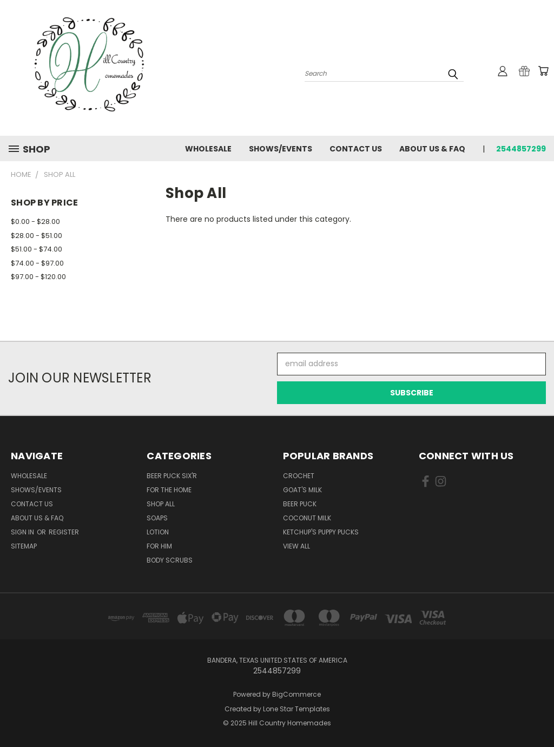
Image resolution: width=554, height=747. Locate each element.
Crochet (298, 475)
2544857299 (521, 148)
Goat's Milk (302, 489)
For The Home (169, 489)
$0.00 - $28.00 (35, 221)
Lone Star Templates (296, 708)
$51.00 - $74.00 (36, 249)
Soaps (157, 518)
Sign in (23, 532)
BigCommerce (296, 694)
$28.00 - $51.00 (36, 235)
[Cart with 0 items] (543, 70)
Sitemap (24, 546)
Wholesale (208, 148)
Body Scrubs (170, 560)
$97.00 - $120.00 (38, 277)
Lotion (158, 532)
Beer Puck (299, 503)
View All (296, 546)
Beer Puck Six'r (172, 475)
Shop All (161, 503)
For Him (159, 546)
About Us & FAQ (432, 148)
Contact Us (355, 148)
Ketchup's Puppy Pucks (321, 532)
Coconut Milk (307, 518)
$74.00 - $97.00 (37, 263)
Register (64, 532)
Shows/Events (280, 148)
